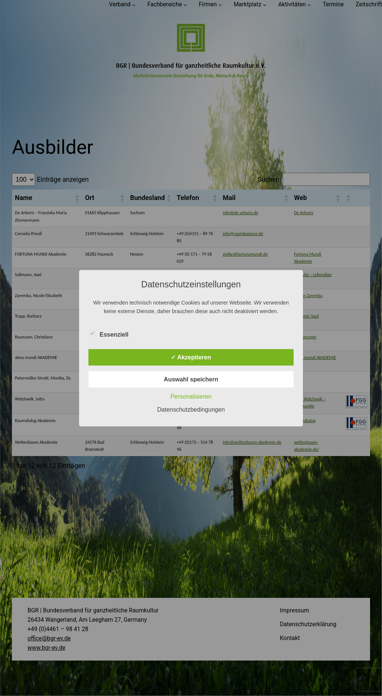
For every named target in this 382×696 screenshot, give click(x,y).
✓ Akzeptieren (191, 357)
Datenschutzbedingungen (191, 409)
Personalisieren (191, 396)
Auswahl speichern (191, 379)
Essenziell (108, 333)
